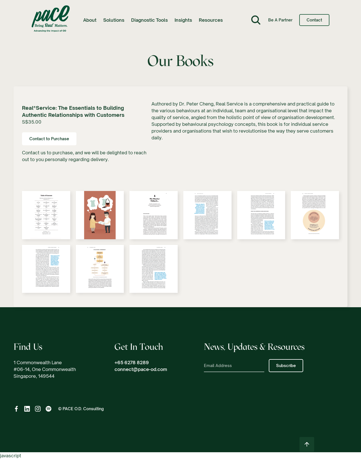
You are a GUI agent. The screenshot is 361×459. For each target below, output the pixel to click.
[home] (51, 20)
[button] (89, 20)
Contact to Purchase (49, 138)
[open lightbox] (46, 218)
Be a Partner (280, 19)
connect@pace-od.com (141, 369)
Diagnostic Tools (149, 20)
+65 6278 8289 (132, 362)
